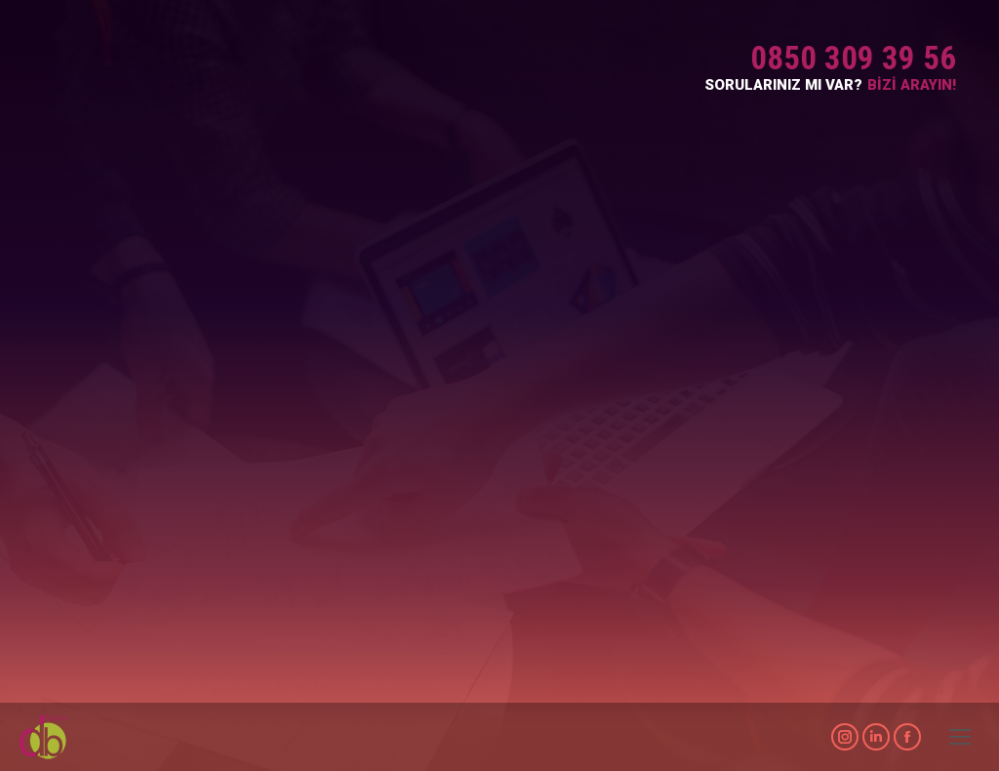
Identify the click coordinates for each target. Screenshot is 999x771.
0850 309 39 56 (853, 58)
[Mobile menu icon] (959, 736)
